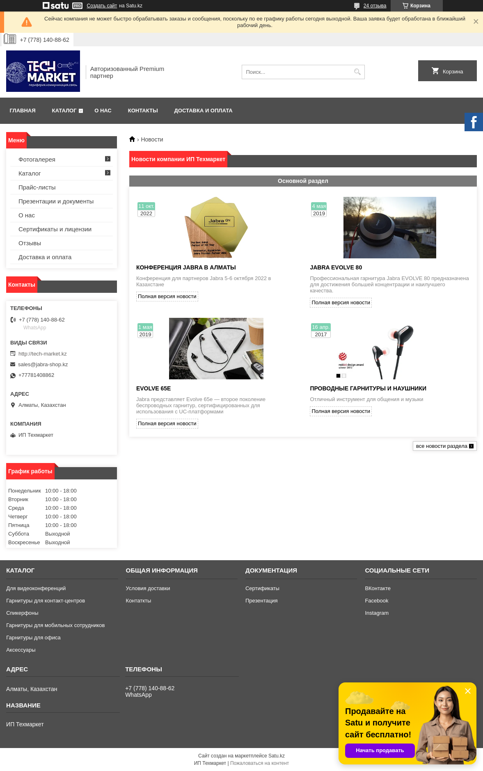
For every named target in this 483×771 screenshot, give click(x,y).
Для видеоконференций (36, 588)
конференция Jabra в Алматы (186, 267)
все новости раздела (441, 446)
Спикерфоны (22, 613)
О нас (103, 110)
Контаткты (138, 601)
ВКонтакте (378, 588)
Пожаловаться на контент (259, 763)
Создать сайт (102, 6)
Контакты (143, 110)
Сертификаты (262, 588)
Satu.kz (276, 756)
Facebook (376, 601)
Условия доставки (148, 588)
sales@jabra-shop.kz (43, 364)
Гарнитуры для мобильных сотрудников (55, 625)
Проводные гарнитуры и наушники (368, 388)
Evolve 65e (153, 388)
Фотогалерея (36, 159)
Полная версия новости (167, 296)
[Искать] (357, 72)
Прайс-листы (37, 187)
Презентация (261, 601)
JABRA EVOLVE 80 (336, 267)
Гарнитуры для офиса (33, 637)
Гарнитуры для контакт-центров (45, 601)
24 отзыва (375, 6)
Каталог (64, 110)
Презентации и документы (56, 201)
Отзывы (29, 243)
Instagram (377, 613)
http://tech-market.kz (42, 354)
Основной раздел (303, 181)
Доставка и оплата (203, 110)
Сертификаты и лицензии (55, 229)
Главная (23, 110)
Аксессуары (20, 650)
